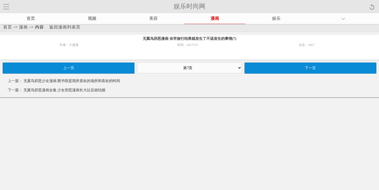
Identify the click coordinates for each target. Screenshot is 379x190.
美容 (153, 18)
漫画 (215, 18)
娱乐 (276, 18)
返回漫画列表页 (65, 27)
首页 (31, 18)
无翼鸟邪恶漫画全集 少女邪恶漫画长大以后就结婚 (64, 90)
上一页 (68, 68)
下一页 (310, 68)
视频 (92, 18)
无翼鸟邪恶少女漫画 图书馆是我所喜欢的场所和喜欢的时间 (71, 81)
